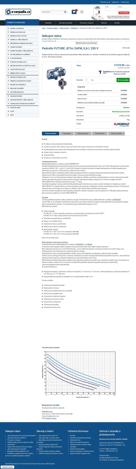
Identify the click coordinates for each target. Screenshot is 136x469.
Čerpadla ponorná (17, 28)
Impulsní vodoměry (17, 88)
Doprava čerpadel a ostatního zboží (82, 451)
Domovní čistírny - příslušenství (21, 100)
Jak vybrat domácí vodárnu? (16, 438)
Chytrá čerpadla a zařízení (20, 54)
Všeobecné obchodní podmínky (80, 438)
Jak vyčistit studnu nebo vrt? (48, 435)
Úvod (43, 28)
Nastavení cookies (7, 467)
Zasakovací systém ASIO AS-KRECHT (22, 103)
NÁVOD (89, 244)
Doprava (104, 23)
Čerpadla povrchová (17, 32)
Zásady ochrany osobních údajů (80, 444)
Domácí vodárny (16, 47)
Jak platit (73, 447)
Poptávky (48, 23)
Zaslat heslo (125, 2)
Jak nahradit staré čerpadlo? (16, 449)
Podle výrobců (64, 28)
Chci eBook (124, 13)
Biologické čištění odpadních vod (18, 451)
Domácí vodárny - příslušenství (21, 51)
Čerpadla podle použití (18, 36)
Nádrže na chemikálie (18, 84)
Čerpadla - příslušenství (19, 39)
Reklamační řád (75, 440)
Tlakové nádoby (16, 58)
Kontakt (117, 23)
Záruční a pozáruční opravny (79, 442)
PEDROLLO (74, 28)
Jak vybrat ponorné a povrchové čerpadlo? (21, 435)
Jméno (120, 6)
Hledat (65, 12)
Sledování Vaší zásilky (77, 449)
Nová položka (15, 107)
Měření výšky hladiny (17, 73)
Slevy (12, 111)
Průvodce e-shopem (87, 23)
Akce (12, 115)
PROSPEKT (117, 199)
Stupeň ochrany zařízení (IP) (48, 444)
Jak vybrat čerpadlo (65, 23)
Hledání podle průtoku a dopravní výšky (20, 442)
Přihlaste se (104, 2)
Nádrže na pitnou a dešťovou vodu (22, 66)
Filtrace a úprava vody (18, 62)
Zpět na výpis (126, 48)
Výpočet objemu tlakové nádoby (49, 451)
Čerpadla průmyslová (18, 77)
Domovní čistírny (16, 96)
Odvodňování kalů (17, 92)
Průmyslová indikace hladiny (20, 81)
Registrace (115, 2)
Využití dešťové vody (17, 69)
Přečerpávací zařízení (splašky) (21, 43)
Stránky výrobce (51, 418)
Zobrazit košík (74, 12)
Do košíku (124, 80)
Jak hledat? (11, 444)
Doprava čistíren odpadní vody (80, 453)
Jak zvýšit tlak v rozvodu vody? (49, 438)
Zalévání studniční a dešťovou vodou (51, 453)
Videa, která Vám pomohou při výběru (19, 447)
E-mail (107, 6)
